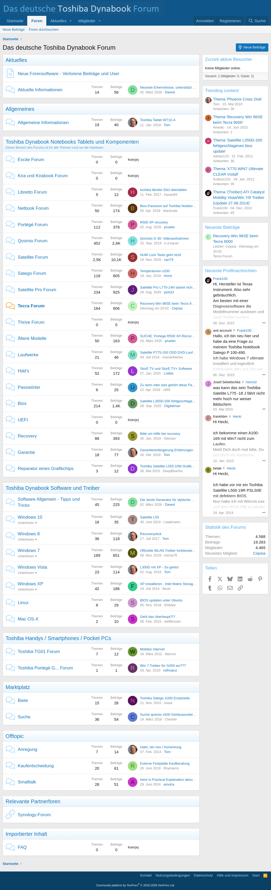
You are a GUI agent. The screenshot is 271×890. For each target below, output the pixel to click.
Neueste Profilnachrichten (231, 270)
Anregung (27, 749)
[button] (70, 21)
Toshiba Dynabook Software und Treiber (53, 488)
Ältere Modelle (32, 338)
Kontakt (146, 875)
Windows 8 (29, 533)
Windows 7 (29, 550)
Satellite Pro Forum (37, 289)
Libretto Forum (32, 192)
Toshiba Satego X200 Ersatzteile (165, 698)
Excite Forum (31, 159)
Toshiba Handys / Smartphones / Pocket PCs (58, 638)
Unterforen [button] (26, 523)
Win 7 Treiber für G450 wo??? (163, 666)
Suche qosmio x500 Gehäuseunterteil (168, 714)
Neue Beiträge (14, 29)
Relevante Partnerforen (33, 801)
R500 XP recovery (154, 222)
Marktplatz (18, 687)
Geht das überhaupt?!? (157, 617)
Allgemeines (20, 109)
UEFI (23, 419)
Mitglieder (87, 21)
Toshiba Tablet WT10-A (157, 120)
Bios (22, 403)
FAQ (22, 847)
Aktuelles (58, 21)
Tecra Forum (31, 305)
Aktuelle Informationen (40, 89)
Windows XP (30, 583)
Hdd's (23, 370)
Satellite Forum (33, 257)
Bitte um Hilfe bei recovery (160, 434)
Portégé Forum (33, 224)
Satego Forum (32, 273)
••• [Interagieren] (263, 322)
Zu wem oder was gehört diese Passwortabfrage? (178, 385)
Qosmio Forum (32, 240)
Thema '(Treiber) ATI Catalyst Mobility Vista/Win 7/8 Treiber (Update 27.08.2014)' (239, 197)
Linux (23, 602)
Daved (170, 92)
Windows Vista (32, 567)
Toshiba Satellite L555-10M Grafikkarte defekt (175, 466)
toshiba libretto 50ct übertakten (163, 190)
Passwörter (29, 387)
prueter (169, 227)
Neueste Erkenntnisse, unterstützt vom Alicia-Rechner (181, 87)
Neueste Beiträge (222, 227)
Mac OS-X (28, 619)
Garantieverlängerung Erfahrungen (166, 450)
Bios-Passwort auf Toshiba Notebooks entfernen (176, 206)
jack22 (169, 292)
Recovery (27, 436)
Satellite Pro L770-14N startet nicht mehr (171, 287)
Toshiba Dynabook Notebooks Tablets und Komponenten (72, 142)
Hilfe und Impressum (232, 875)
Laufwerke (28, 354)
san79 (168, 260)
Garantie (26, 452)
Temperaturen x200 (155, 271)
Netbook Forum (33, 208)
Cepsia (177, 308)
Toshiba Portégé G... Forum (45, 667)
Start (255, 875)
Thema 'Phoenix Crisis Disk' (237, 99)
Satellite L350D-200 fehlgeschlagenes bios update (178, 401)
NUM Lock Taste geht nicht (160, 255)
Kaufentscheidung (36, 765)
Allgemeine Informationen (43, 122)
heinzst (251, 382)
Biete (23, 700)
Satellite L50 (149, 517)
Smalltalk (27, 781)
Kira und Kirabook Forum (43, 175)
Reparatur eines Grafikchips (46, 468)
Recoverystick (150, 534)
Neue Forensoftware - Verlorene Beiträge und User (68, 73)
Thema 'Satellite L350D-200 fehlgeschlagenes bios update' (237, 145)
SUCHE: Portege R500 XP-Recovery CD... (172, 336)
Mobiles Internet (152, 649)
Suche (24, 716)
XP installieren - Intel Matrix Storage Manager (174, 584)
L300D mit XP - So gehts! (159, 567)
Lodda (168, 373)
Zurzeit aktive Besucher (228, 59)
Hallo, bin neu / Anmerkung (160, 747)
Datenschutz (203, 875)
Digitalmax (172, 406)
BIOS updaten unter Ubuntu (161, 600)
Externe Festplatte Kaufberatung (164, 763)
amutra (169, 784)
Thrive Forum (31, 322)
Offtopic (15, 736)
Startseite (15, 21)
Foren (36, 21)
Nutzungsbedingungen (173, 875)
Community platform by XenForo (135, 885)
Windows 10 (30, 517)
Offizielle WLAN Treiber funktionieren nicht (172, 551)
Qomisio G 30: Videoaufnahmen (164, 238)
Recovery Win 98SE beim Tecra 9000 (168, 303)
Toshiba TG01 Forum (39, 651)
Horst (168, 276)
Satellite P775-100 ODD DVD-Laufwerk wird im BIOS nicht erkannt (191, 352)
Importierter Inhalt (26, 834)
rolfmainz (170, 670)
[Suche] (257, 21)
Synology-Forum (34, 814)
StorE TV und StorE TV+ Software (166, 369)
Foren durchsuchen (43, 29)
